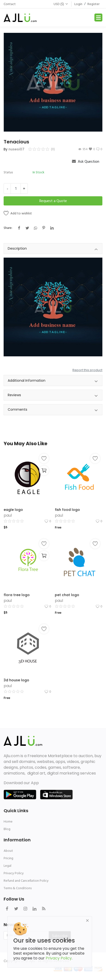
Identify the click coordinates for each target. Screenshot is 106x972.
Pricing (8, 858)
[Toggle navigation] (98, 17)
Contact (10, 4)
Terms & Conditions (18, 888)
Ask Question (85, 161)
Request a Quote (53, 201)
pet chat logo (67, 594)
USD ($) (61, 4)
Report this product (87, 370)
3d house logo (16, 680)
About (8, 850)
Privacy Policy (14, 873)
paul (8, 515)
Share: (8, 227)
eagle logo (13, 509)
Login (78, 4)
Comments (53, 410)
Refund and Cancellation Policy (26, 880)
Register (93, 4)
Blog (7, 829)
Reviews (53, 396)
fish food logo (67, 509)
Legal (7, 865)
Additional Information (53, 381)
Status (8, 172)
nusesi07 (16, 149)
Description (53, 249)
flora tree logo (17, 594)
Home (8, 821)
